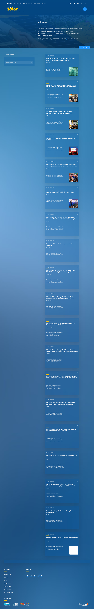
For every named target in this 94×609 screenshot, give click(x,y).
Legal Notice (7, 574)
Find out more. (66, 40)
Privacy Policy (8, 589)
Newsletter (7, 586)
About (5, 580)
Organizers (7, 583)
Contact (6, 577)
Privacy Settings (8, 592)
